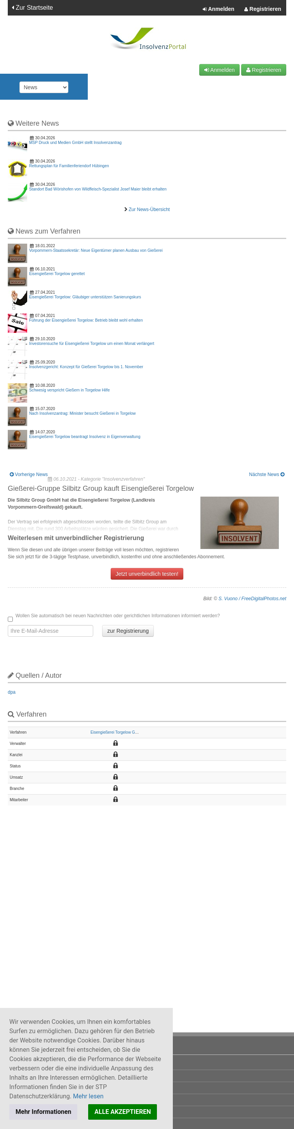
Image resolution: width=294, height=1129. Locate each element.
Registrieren (262, 9)
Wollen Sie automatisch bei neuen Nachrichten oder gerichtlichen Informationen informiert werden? (114, 616)
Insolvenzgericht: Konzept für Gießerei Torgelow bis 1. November (86, 367)
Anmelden (218, 9)
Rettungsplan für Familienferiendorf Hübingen (69, 166)
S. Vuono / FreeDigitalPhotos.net (252, 598)
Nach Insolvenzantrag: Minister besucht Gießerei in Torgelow (82, 413)
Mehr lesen (88, 1096)
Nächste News (266, 474)
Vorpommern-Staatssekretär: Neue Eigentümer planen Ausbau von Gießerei (96, 250)
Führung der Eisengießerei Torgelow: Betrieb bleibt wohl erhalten (86, 320)
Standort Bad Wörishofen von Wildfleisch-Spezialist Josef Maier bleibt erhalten (98, 189)
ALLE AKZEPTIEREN (122, 1111)
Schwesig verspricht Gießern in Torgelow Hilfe (69, 390)
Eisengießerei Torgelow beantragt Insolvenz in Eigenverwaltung (84, 437)
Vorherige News (29, 474)
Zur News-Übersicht (149, 209)
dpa (12, 692)
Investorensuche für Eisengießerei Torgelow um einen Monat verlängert (91, 343)
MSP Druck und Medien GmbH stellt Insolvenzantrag (75, 142)
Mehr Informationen (43, 1111)
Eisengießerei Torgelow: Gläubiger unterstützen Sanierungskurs (85, 297)
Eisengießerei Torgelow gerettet (57, 274)
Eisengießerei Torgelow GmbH (116, 732)
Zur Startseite (32, 7)
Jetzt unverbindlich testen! (147, 574)
